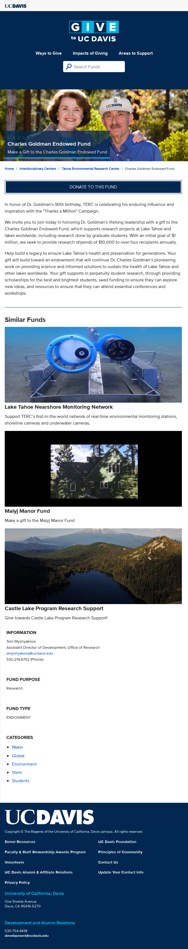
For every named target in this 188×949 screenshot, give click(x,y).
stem (17, 772)
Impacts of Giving (90, 53)
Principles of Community (120, 852)
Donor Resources (20, 841)
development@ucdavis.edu (27, 935)
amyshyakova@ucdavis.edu (29, 653)
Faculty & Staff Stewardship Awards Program (45, 852)
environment (24, 764)
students (20, 781)
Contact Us (108, 862)
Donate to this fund (93, 187)
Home (9, 168)
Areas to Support (136, 53)
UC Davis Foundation (117, 841)
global (18, 756)
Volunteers (14, 862)
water (17, 747)
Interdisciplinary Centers (37, 168)
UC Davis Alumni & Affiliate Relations (39, 872)
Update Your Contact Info (121, 872)
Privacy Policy (17, 882)
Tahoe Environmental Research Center (90, 168)
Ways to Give (49, 53)
